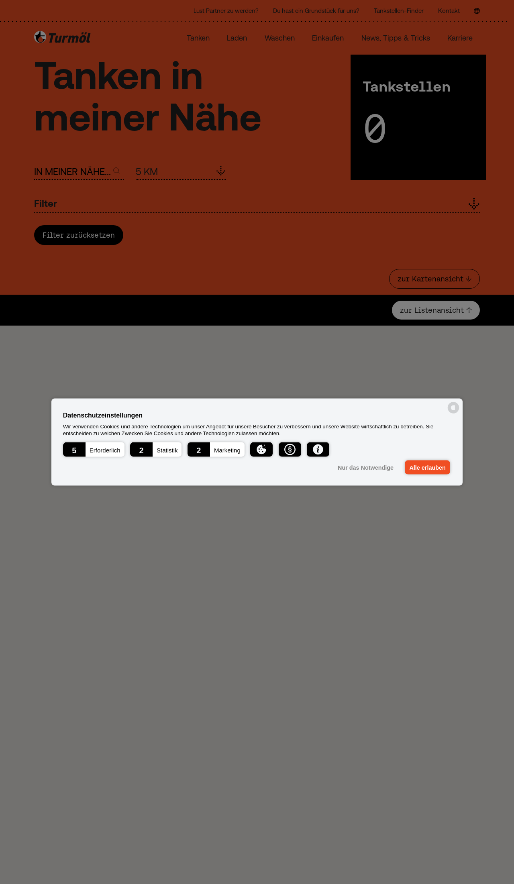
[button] (93, 449)
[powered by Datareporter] (453, 413)
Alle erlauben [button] (427, 467)
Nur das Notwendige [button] (366, 467)
